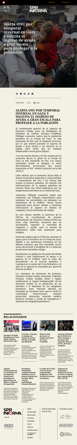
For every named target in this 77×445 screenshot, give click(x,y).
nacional (30, 418)
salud (29, 424)
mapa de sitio (46, 411)
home (29, 409)
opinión (30, 438)
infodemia (30, 421)
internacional (32, 430)
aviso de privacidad (49, 409)
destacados (31, 415)
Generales (54, 2)
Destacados (68, 2)
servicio (30, 427)
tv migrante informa (31, 434)
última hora (31, 412)
